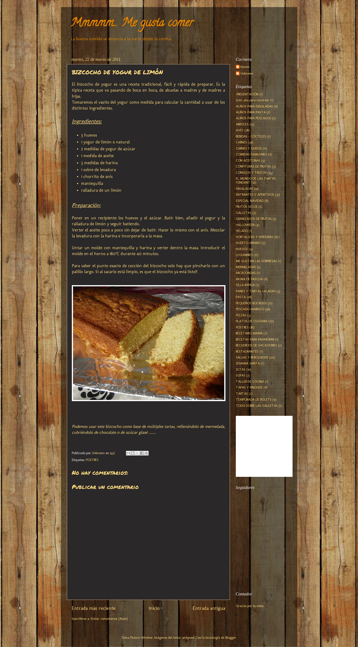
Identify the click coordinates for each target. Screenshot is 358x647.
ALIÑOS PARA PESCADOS (253, 118)
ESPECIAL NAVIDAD (249, 201)
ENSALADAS (244, 188)
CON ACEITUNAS (248, 160)
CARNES (241, 142)
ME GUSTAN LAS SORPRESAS (256, 261)
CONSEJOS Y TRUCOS (251, 172)
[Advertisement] (259, 559)
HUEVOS (242, 249)
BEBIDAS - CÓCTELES (251, 136)
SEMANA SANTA (248, 363)
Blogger (230, 637)
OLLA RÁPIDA (245, 285)
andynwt (188, 637)
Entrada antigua (209, 608)
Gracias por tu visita (249, 606)
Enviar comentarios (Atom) (109, 618)
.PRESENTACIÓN (247, 94)
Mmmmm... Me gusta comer (131, 24)
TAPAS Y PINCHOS (249, 387)
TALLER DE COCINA (250, 381)
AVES (239, 130)
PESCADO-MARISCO (250, 309)
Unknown (247, 73)
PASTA (241, 297)
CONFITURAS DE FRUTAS (253, 166)
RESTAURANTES (247, 351)
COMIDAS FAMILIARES (251, 154)
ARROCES (242, 124)
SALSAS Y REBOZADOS (252, 357)
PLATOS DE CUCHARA (251, 321)
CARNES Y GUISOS (249, 148)
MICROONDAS (246, 273)
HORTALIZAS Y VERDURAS (254, 237)
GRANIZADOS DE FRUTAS (254, 219)
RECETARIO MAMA (249, 333)
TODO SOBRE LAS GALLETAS (257, 405)
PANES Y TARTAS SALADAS (256, 291)
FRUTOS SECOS (247, 206)
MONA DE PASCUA (249, 279)
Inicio (154, 608)
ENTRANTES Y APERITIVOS (255, 194)
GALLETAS (243, 213)
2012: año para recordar (252, 100)
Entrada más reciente (94, 608)
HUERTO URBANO (248, 243)
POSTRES (92, 460)
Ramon (245, 67)
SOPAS (240, 375)
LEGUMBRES (244, 255)
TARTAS (242, 393)
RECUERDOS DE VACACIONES (256, 345)
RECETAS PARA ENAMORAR (255, 339)
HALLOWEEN (245, 225)
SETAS (240, 369)
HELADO (242, 231)
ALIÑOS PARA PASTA (251, 112)
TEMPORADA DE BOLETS (254, 399)
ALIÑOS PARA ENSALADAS (254, 106)
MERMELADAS (246, 267)
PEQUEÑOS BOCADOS (251, 303)
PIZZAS (241, 315)
